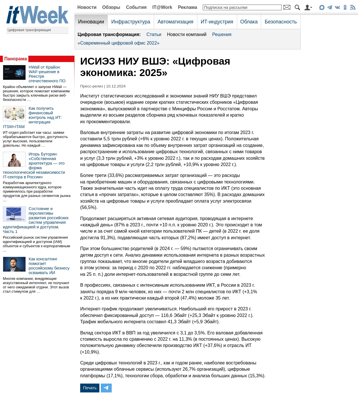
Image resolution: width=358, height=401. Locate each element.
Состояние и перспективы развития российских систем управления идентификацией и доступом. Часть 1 (36, 220)
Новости (87, 7)
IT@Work (162, 7)
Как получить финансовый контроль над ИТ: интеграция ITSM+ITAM (32, 117)
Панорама (15, 58)
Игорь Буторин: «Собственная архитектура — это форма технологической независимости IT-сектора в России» (34, 165)
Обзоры (111, 7)
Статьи (153, 34)
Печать (90, 388)
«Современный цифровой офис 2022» (119, 43)
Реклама (187, 7)
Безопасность (281, 22)
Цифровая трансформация (29, 30)
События (136, 7)
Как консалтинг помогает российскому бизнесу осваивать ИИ (49, 266)
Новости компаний (186, 34)
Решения (221, 34)
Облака (249, 22)
